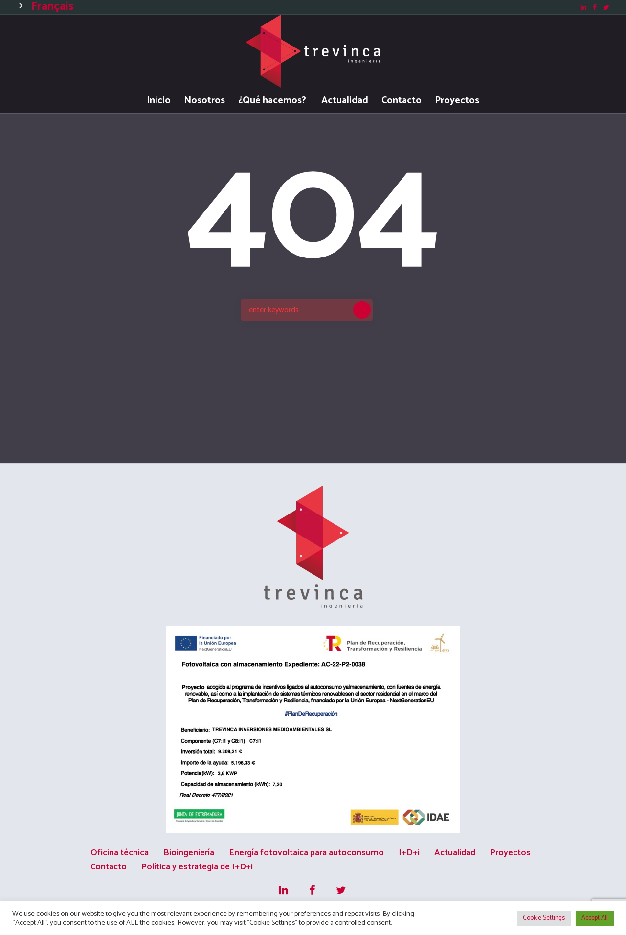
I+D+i (409, 853)
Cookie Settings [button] (544, 918)
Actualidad (454, 853)
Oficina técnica (119, 853)
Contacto (108, 867)
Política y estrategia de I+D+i (197, 867)
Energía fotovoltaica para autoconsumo (306, 853)
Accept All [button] (594, 918)
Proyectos (510, 853)
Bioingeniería (188, 853)
